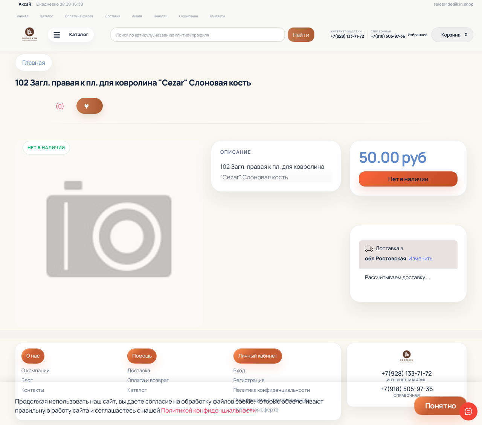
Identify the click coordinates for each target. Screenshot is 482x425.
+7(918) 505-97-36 (388, 36)
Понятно (440, 406)
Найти (301, 35)
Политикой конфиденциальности (208, 410)
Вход (239, 371)
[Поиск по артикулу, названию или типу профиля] (198, 35)
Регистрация (249, 381)
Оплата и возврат (148, 381)
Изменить (420, 258)
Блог (27, 381)
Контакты (217, 16)
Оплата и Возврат (79, 16)
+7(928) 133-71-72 (347, 36)
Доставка (112, 16)
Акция (137, 16)
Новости (160, 16)
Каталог (46, 16)
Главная (21, 16)
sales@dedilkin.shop (454, 4)
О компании (188, 16)
